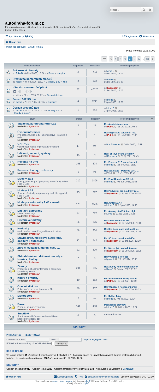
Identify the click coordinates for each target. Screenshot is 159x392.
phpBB (88, 381)
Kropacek (112, 156)
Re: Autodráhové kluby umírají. (121, 278)
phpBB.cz (87, 383)
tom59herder (113, 144)
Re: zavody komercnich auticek (121, 266)
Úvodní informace (28, 132)
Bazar (51, 73)
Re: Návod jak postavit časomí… (121, 248)
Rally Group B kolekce (116, 256)
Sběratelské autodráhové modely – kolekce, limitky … (40, 258)
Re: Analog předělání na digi (119, 211)
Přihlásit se (13, 335)
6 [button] (139, 59)
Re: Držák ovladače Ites (117, 220)
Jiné (65, 81)
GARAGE (23, 143)
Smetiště (23, 313)
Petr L (110, 126)
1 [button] (115, 59)
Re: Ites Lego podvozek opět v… (121, 229)
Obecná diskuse (55, 95)
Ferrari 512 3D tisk (24, 99)
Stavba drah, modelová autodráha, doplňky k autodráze (39, 239)
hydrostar (112, 88)
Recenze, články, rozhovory (35, 170)
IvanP (110, 269)
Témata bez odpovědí (15, 47)
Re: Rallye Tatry (112, 296)
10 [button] (147, 59)
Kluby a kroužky (27, 277)
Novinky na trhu (27, 161)
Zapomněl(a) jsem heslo (96, 339)
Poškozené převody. (26, 70)
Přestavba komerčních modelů (32, 78)
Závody (22, 266)
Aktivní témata (35, 47)
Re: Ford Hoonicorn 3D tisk (119, 179)
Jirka (109, 213)
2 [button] (120, 59)
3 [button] (125, 59)
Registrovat (32, 335)
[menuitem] (29, 36)
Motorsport (24, 295)
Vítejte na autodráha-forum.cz (36, 123)
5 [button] (134, 59)
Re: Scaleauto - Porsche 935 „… (121, 170)
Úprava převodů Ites (26, 107)
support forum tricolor (62, 381)
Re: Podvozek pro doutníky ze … (122, 191)
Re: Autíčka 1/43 (113, 202)
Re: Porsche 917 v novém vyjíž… (122, 162)
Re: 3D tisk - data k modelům (119, 238)
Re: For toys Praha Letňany (119, 153)
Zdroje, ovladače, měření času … (38, 247)
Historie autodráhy (29, 220)
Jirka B (19, 73)
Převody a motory (21, 113)
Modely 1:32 (54, 81)
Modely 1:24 (25, 190)
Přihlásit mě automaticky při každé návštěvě (30, 343)
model (19, 81)
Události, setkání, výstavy (34, 153)
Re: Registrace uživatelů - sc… (120, 132)
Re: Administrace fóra (116, 124)
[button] (104, 58)
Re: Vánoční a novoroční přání (120, 287)
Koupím (61, 73)
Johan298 (128, 369)
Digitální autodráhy (29, 210)
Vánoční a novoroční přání (30, 87)
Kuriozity (52, 102)
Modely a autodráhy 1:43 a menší (38, 202)
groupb (110, 259)
